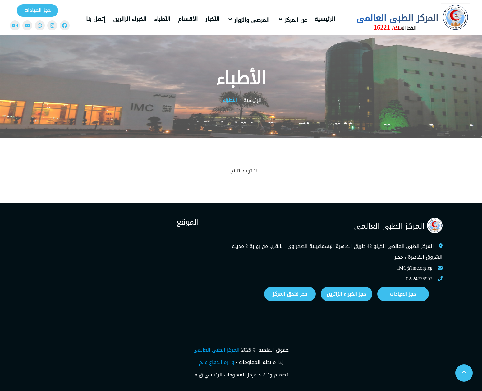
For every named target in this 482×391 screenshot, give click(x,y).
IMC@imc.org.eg (414, 268)
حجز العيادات (37, 10)
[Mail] (27, 25)
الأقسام (188, 19)
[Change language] (15, 25)
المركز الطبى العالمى (216, 350)
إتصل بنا (95, 19)
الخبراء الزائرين (129, 19)
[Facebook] (65, 25)
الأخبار (212, 19)
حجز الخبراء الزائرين (346, 294)
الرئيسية (324, 19)
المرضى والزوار (251, 20)
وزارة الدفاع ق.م (216, 362)
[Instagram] (52, 25)
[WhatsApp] (40, 25)
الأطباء (162, 19)
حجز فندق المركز (290, 294)
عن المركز (296, 20)
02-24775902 (419, 279)
